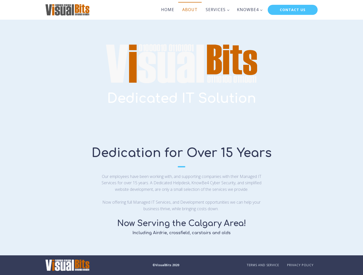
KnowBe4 (248, 9)
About (190, 9)
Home (167, 9)
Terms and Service (263, 265)
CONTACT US (293, 9)
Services (216, 9)
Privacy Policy (300, 265)
